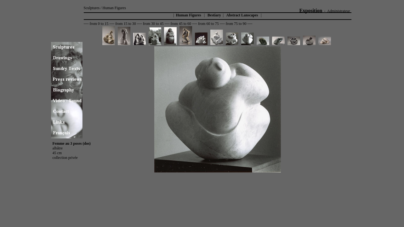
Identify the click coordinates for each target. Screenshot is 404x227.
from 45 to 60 (180, 23)
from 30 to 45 (153, 23)
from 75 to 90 (236, 23)
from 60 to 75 (208, 23)
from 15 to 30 (125, 23)
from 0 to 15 (98, 23)
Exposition (310, 10)
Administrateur (338, 11)
